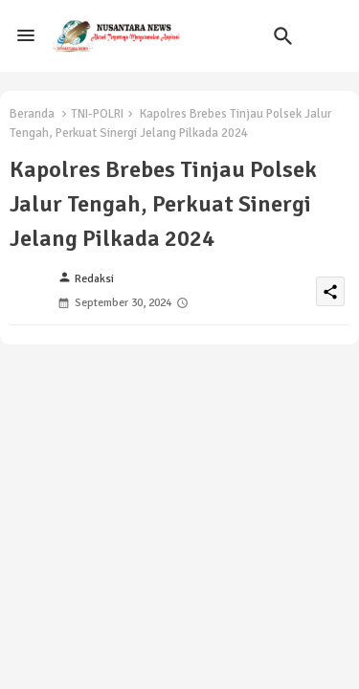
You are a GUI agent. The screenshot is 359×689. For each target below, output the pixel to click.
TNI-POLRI (97, 114)
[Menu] (26, 36)
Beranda (32, 114)
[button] (283, 36)
